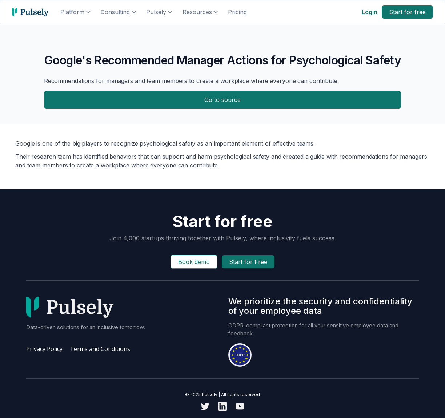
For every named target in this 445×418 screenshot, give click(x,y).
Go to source (222, 99)
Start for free (407, 12)
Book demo (194, 261)
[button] (76, 12)
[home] (30, 12)
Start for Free (248, 261)
